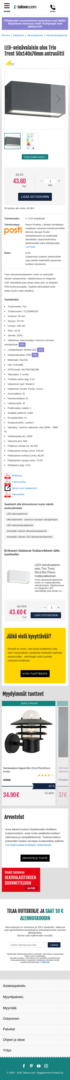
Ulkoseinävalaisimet (56, 35)
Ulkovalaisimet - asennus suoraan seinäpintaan (32, 519)
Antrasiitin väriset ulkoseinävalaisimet (27, 531)
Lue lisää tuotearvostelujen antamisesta (28, 844)
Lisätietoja (45, 962)
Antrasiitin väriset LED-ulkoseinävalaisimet (29, 536)
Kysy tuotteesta (35, 673)
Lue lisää (30, 246)
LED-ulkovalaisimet (17, 513)
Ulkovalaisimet (35, 35)
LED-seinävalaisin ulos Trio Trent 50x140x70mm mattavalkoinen (47, 570)
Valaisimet (18, 35)
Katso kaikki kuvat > (35, 157)
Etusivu (6, 35)
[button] (58, 98)
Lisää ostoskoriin (46, 615)
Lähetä (54, 945)
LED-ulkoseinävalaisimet (20, 525)
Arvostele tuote (35, 858)
